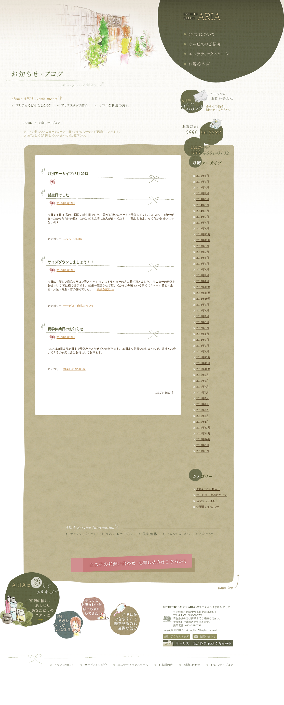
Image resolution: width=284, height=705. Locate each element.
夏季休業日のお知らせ (65, 329)
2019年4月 (202, 187)
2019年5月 (202, 181)
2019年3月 (202, 193)
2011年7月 (202, 386)
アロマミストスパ (176, 534)
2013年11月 (203, 240)
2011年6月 (202, 392)
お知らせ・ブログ (222, 664)
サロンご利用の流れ (111, 105)
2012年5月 (202, 327)
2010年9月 (202, 445)
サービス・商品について (211, 494)
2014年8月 (202, 204)
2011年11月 (203, 363)
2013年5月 (202, 263)
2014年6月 (202, 210)
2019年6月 (202, 175)
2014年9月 (202, 199)
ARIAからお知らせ (208, 489)
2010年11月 (203, 433)
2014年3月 (202, 228)
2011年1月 (202, 421)
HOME (27, 122)
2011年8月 (202, 380)
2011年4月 (202, 404)
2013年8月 (202, 245)
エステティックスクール (205, 54)
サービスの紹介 (202, 44)
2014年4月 (202, 222)
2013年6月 (202, 257)
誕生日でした (58, 195)
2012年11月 (203, 292)
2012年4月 (202, 333)
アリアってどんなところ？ (31, 105)
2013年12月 (203, 234)
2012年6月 (202, 322)
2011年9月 (202, 374)
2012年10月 (203, 298)
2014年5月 (202, 216)
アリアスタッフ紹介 (72, 105)
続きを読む (105, 289)
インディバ (204, 534)
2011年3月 (202, 409)
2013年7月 (202, 251)
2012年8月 (202, 310)
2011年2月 (202, 415)
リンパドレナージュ (117, 534)
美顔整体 (147, 534)
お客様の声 (196, 64)
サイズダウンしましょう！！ (71, 262)
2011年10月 (203, 368)
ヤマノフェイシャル (80, 534)
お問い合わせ (191, 664)
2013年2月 (202, 275)
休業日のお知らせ (207, 506)
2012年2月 (202, 345)
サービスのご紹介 (96, 664)
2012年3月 (202, 339)
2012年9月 (202, 304)
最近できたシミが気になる (68, 625)
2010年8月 (202, 450)
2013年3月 (202, 269)
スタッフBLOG (205, 500)
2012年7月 (202, 316)
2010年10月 (203, 439)
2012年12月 (203, 286)
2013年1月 (202, 281)
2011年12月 (203, 357)
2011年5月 (202, 398)
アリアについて (199, 34)
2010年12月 (203, 427)
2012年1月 (202, 351)
